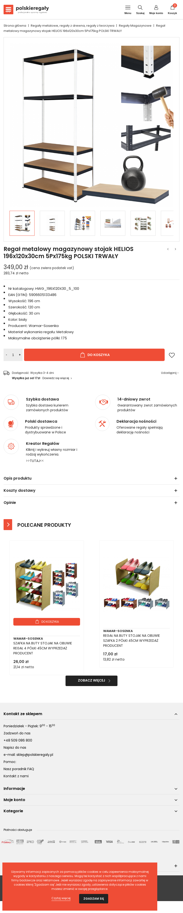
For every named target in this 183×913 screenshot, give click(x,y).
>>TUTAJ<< (35, 460)
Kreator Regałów (42, 443)
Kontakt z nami (16, 776)
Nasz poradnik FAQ (19, 769)
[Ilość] (13, 355)
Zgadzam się (93, 899)
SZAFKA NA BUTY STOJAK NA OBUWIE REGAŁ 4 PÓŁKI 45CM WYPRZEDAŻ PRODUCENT (42, 648)
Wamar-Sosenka (28, 638)
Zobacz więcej (91, 680)
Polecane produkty (44, 525)
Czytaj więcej (61, 898)
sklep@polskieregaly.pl (34, 754)
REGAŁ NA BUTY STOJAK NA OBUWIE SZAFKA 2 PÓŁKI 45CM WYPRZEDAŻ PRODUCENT (131, 640)
